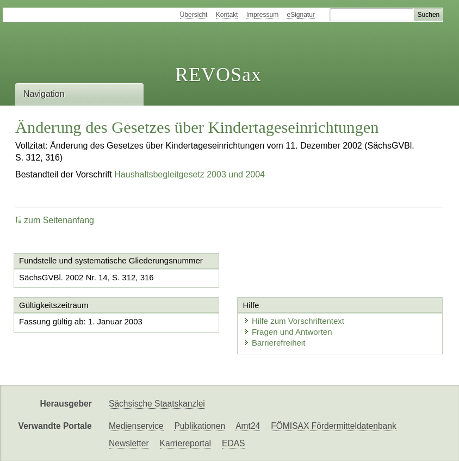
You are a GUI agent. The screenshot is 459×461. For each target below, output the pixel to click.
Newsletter (129, 443)
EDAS (233, 443)
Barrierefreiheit (274, 342)
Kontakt (227, 15)
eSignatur (300, 15)
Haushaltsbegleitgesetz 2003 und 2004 (189, 174)
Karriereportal (185, 443)
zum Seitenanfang (54, 220)
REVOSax (218, 74)
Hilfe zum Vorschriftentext (293, 320)
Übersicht (194, 15)
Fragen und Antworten (287, 331)
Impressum (262, 15)
